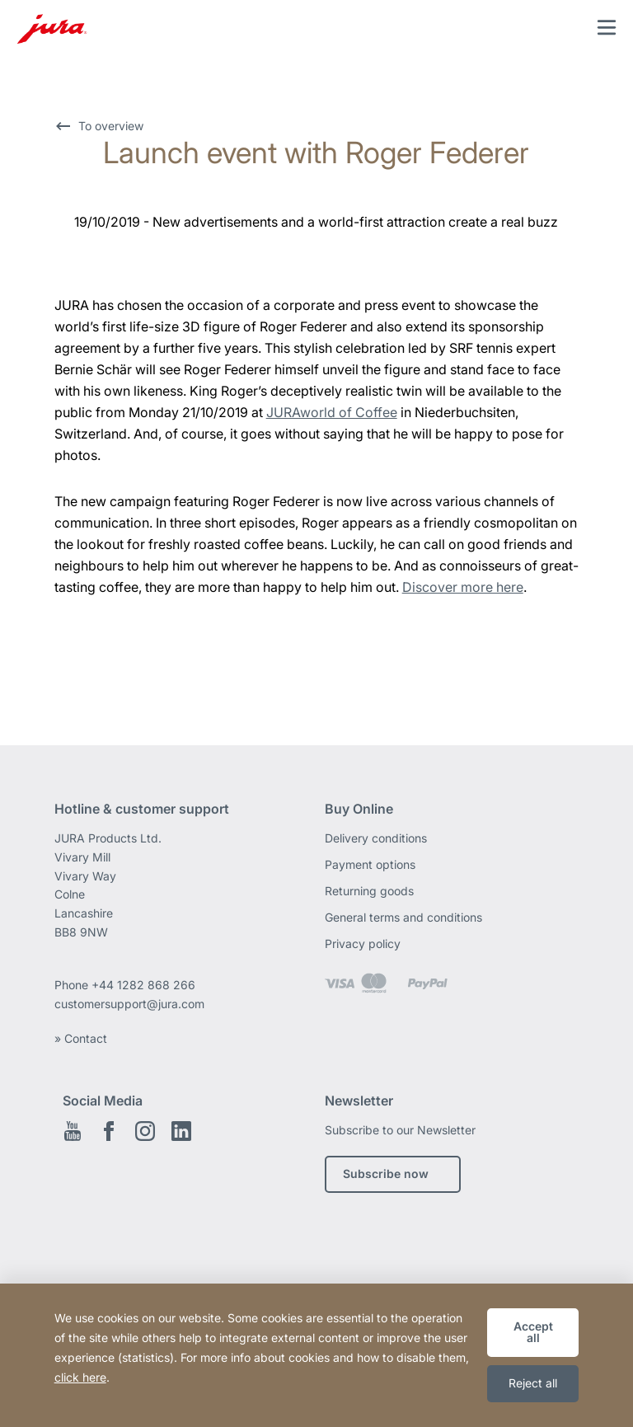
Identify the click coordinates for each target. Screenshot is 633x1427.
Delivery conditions (376, 838)
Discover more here (462, 587)
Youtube (72, 1131)
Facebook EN (109, 1131)
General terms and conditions (403, 917)
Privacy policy (363, 943)
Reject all (533, 1383)
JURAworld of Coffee (331, 412)
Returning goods (369, 891)
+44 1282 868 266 (145, 985)
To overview (110, 126)
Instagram (145, 1131)
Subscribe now (386, 1173)
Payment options (370, 864)
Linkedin (181, 1131)
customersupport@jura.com (129, 1004)
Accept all (533, 1332)
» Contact (80, 1038)
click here (80, 1377)
